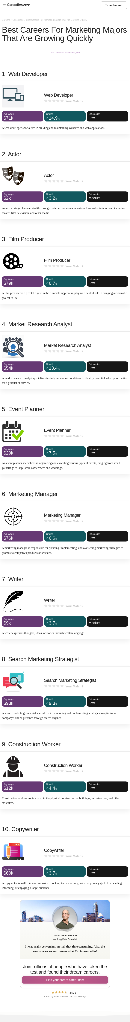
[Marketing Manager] (65, 530)
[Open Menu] (52, 5)
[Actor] (65, 190)
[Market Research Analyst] (65, 360)
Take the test (113, 5)
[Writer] (65, 612)
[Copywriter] (65, 865)
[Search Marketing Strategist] (65, 695)
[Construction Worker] (65, 780)
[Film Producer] (65, 275)
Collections (18, 20)
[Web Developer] (65, 107)
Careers (6, 20)
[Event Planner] (65, 445)
